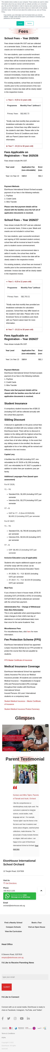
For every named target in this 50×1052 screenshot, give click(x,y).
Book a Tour (37, 923)
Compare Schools (13, 927)
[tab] (23, 100)
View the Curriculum (13, 931)
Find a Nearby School (13, 923)
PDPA (4, 1038)
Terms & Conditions (8, 1033)
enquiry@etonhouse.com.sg (12, 957)
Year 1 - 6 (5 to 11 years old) (19, 100)
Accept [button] (20, 23)
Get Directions (10, 883)
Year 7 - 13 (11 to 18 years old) (20, 146)
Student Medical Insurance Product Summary (22, 709)
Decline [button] (29, 23)
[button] (46, 725)
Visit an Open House (36, 927)
